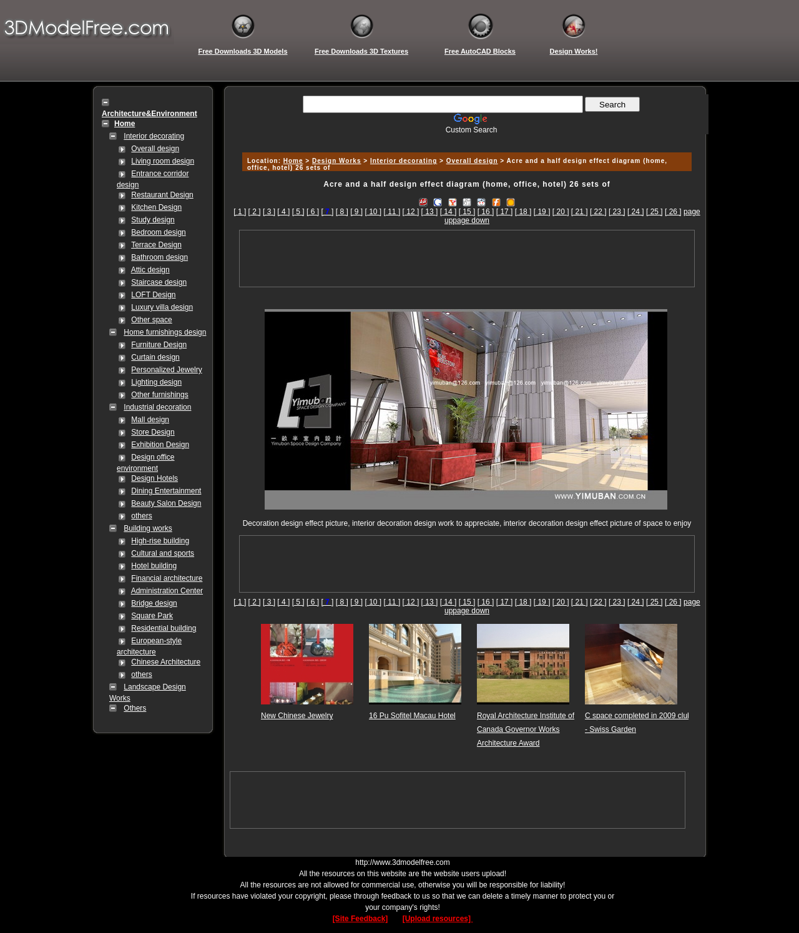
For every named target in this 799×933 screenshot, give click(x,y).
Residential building (163, 628)
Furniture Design (159, 344)
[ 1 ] (239, 211)
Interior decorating (154, 136)
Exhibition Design (160, 444)
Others (135, 708)
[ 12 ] (411, 211)
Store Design (152, 432)
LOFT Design (153, 294)
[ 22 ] (598, 211)
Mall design (150, 419)
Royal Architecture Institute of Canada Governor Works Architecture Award (525, 729)
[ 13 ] (429, 211)
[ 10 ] (373, 211)
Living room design (162, 161)
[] (327, 211)
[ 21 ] (579, 211)
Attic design (150, 269)
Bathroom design (159, 257)
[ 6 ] (312, 211)
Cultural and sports (162, 553)
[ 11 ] (392, 211)
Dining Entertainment (166, 490)
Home (293, 160)
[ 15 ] (467, 211)
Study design (152, 219)
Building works (148, 528)
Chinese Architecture (165, 662)
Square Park (152, 615)
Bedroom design (158, 232)
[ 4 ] (283, 211)
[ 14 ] (448, 211)
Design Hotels (154, 478)
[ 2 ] (254, 211)
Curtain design (155, 357)
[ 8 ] (342, 211)
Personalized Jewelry (166, 369)
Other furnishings (159, 394)
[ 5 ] (298, 211)
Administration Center (167, 590)
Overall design (155, 148)
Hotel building (154, 565)
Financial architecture (166, 578)
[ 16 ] (486, 211)
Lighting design (156, 382)
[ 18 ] (523, 211)
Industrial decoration (157, 407)
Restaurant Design (162, 194)
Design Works (336, 160)
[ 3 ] (269, 211)
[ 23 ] (617, 211)
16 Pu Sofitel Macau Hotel (412, 715)
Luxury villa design (162, 307)
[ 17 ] (504, 211)
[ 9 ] (356, 211)
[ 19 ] (542, 211)
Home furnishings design (165, 332)
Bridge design (154, 603)
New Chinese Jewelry (297, 715)
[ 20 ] (560, 211)
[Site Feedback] (360, 918)
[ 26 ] (673, 211)
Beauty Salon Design (166, 503)
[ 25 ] (654, 211)
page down (471, 220)
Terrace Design (156, 244)
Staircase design (159, 282)
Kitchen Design (156, 207)
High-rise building (160, 540)
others (141, 515)
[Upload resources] (438, 918)
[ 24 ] (635, 211)
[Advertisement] (465, 139)
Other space (151, 319)
